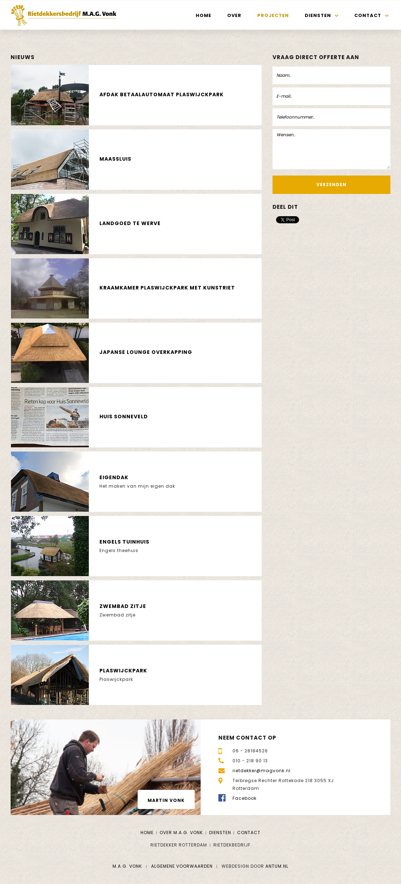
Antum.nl (276, 866)
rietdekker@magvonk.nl (262, 771)
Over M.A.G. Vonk (181, 833)
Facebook (245, 798)
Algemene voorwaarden (182, 866)
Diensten (318, 15)
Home (203, 15)
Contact (367, 15)
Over (234, 15)
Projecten (273, 15)
